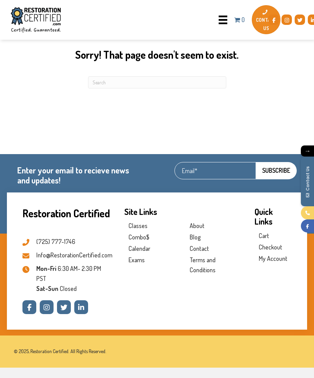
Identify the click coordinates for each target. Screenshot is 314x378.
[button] (273, 20)
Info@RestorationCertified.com (74, 255)
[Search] (157, 82)
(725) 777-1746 (55, 241)
